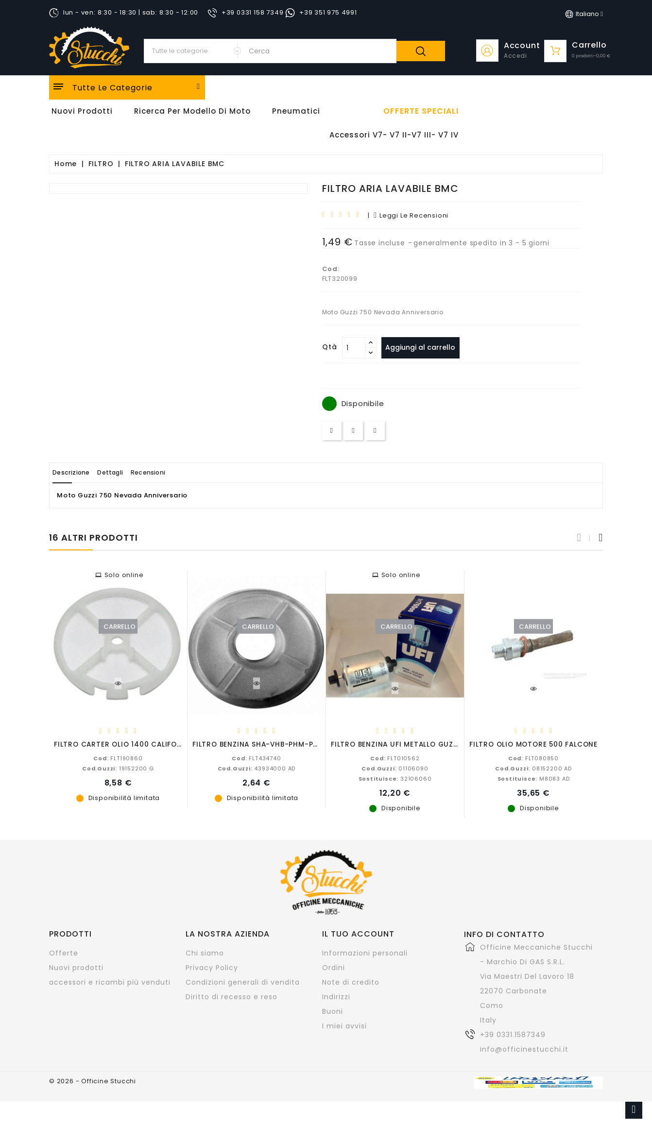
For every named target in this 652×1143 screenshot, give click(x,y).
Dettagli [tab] (128, 472)
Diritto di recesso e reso (231, 996)
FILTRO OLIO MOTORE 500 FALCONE (533, 744)
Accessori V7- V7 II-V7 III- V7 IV (394, 135)
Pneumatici (296, 111)
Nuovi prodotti (76, 967)
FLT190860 (117, 758)
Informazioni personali (365, 952)
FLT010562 (394, 758)
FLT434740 (256, 758)
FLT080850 (533, 758)
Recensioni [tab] (178, 472)
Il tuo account (358, 933)
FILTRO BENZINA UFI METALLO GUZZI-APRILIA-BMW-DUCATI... (440, 744)
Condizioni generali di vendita (243, 982)
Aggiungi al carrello (425, 347)
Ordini (333, 967)
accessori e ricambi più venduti (110, 982)
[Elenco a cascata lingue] (584, 14)
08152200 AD (533, 768)
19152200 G (118, 768)
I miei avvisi (344, 1025)
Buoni (332, 1011)
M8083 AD (534, 778)
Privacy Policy (212, 967)
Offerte (63, 952)
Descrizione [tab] (77, 472)
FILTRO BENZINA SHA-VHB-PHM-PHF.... (260, 744)
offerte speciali (421, 111)
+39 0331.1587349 (513, 1034)
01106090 (394, 768)
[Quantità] (353, 347)
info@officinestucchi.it (524, 1049)
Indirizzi (336, 996)
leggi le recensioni (411, 215)
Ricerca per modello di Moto (192, 111)
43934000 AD (257, 768)
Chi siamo (205, 952)
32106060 (395, 778)
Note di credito (350, 982)
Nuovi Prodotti (82, 111)
